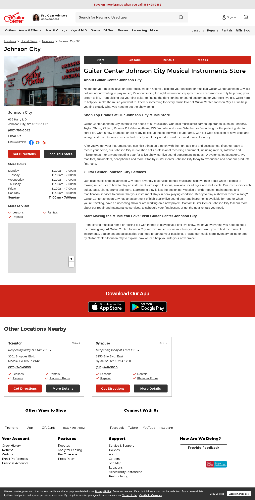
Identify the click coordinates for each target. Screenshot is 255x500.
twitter (133, 417)
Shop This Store (60, 154)
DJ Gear (109, 30)
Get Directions (25, 388)
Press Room (66, 459)
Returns (7, 450)
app (30, 417)
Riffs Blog (243, 30)
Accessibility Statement (125, 472)
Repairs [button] (18, 216)
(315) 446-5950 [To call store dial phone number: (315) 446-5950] (107, 367)
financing (11, 417)
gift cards (48, 417)
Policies (114, 450)
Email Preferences (15, 459)
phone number (74, 417)
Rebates (64, 445)
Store (101, 60)
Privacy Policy (103, 491)
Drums (95, 30)
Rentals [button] (53, 212)
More (154, 30)
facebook (117, 417)
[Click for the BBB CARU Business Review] (216, 464)
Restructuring (118, 476)
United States (29, 41)
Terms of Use (129, 495)
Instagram (166, 417)
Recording (139, 30)
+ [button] (71, 258)
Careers (114, 459)
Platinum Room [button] (60, 378)
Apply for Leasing (70, 450)
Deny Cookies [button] (217, 494)
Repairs (212, 30)
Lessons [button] (18, 212)
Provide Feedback (203, 448)
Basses (123, 30)
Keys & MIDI (79, 30)
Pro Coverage (67, 454)
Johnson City (22, 49)
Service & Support (121, 445)
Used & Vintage (56, 30)
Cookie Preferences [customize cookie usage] (150, 495)
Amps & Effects (30, 30)
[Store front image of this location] (42, 81)
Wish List (8, 454)
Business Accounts (15, 463)
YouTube (149, 417)
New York (48, 41)
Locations (10, 41)
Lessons (198, 30)
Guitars (10, 30)
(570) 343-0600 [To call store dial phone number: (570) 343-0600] (19, 367)
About (113, 454)
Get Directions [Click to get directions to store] (24, 154)
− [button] (71, 264)
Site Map (115, 463)
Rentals (227, 30)
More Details (63, 388)
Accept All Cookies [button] (239, 494)
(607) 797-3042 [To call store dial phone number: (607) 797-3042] (19, 130)
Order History (11, 445)
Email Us (14, 136)
